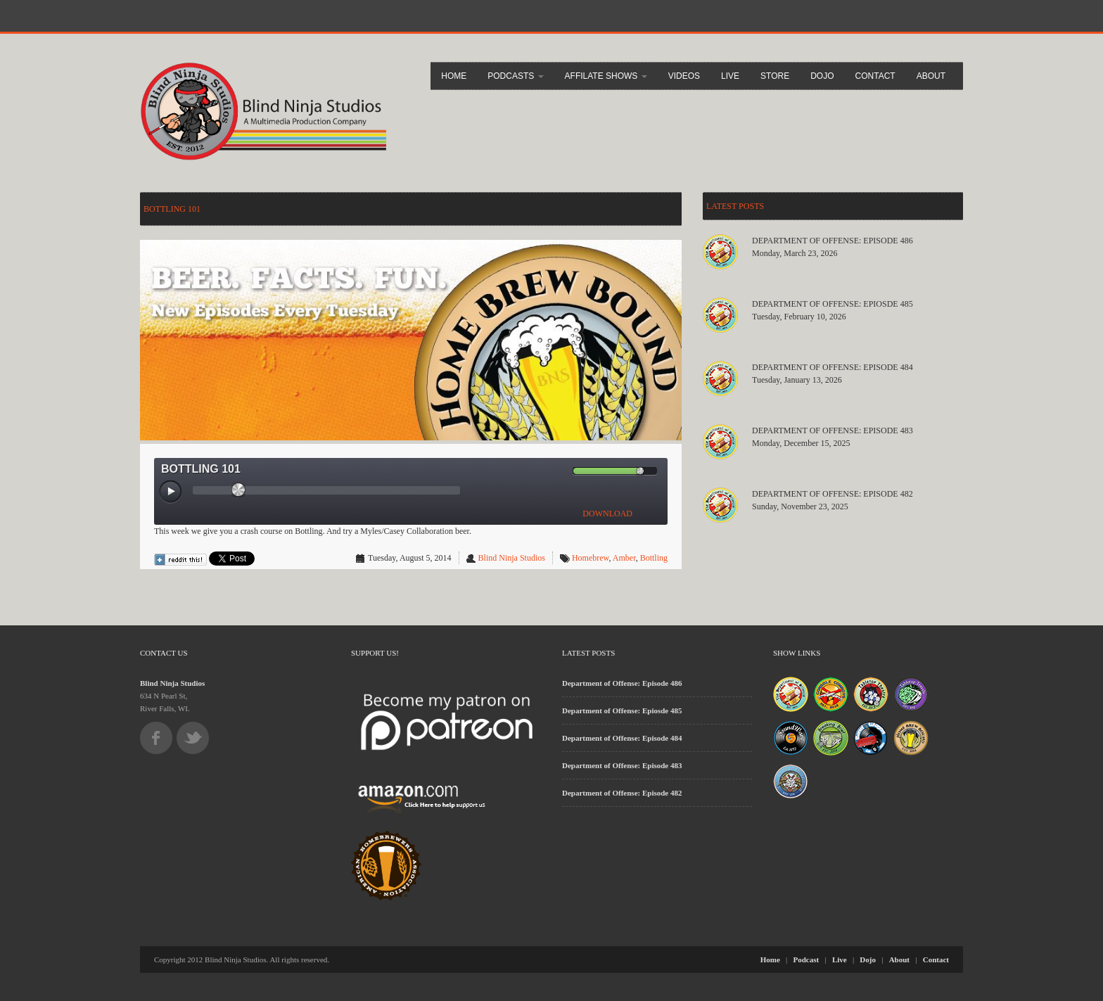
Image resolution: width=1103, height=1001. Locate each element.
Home (453, 76)
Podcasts (515, 76)
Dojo (822, 76)
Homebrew (590, 558)
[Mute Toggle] (561, 471)
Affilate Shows (606, 76)
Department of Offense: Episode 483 (832, 430)
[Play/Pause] (171, 492)
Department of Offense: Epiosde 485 (832, 304)
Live (730, 76)
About (931, 76)
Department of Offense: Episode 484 (832, 367)
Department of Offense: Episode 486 (832, 241)
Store (774, 76)
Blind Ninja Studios (511, 558)
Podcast (806, 959)
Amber (624, 558)
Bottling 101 (172, 209)
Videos (684, 76)
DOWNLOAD (607, 513)
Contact (875, 76)
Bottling (654, 558)
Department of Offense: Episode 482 (832, 494)
